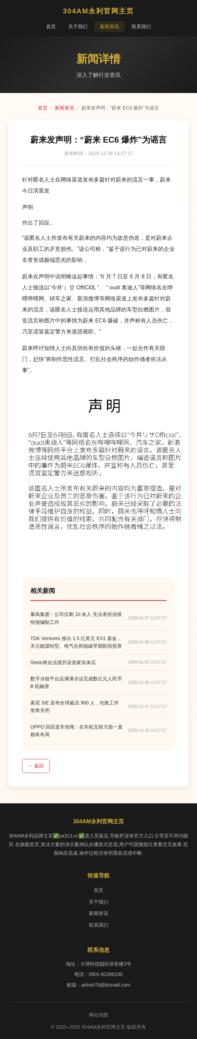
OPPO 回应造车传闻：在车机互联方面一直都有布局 (76, 730)
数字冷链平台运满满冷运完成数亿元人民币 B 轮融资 (76, 682)
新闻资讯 (109, 26)
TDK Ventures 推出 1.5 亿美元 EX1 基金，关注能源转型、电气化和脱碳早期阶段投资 (76, 642)
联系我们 (141, 26)
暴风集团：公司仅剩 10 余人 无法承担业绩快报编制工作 (76, 618)
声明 (27, 207)
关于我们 (77, 26)
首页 (51, 26)
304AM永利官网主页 (98, 11)
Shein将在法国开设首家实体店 (63, 662)
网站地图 (98, 1015)
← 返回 (36, 766)
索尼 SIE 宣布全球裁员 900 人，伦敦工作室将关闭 (74, 706)
